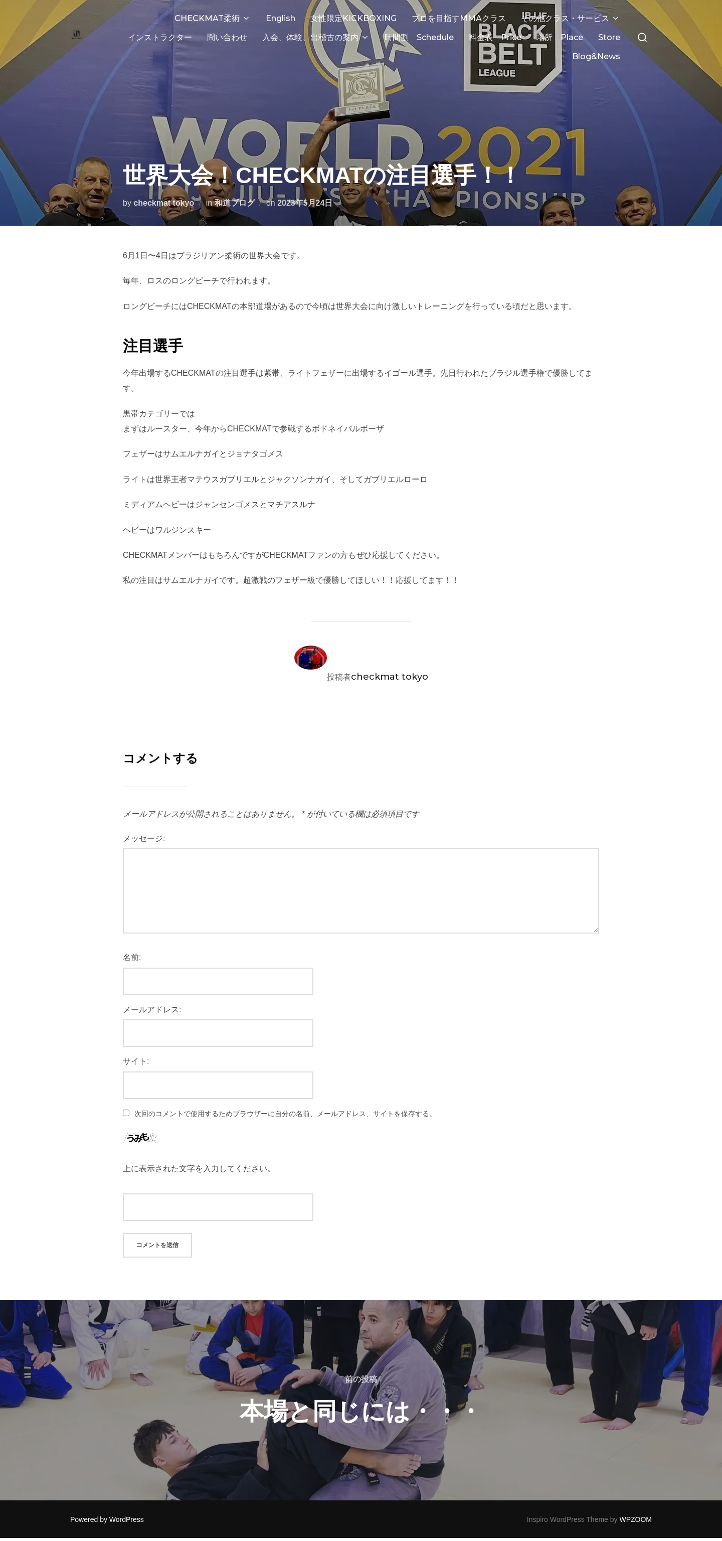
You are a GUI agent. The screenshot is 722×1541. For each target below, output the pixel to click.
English (280, 18)
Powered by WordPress (107, 1499)
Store (609, 37)
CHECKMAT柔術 (212, 18)
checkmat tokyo (163, 183)
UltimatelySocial (435, 1524)
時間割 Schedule (419, 37)
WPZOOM (635, 1499)
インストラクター (160, 37)
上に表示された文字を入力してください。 (199, 1148)
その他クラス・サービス (570, 18)
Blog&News (596, 56)
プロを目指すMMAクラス (459, 18)
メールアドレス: (152, 989)
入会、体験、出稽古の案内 (316, 37)
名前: (132, 937)
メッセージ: (144, 818)
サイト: (136, 1041)
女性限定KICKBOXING (353, 18)
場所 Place (559, 37)
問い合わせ (227, 37)
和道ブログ (235, 183)
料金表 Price (495, 37)
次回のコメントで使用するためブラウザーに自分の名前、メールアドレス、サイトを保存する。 (285, 1094)
